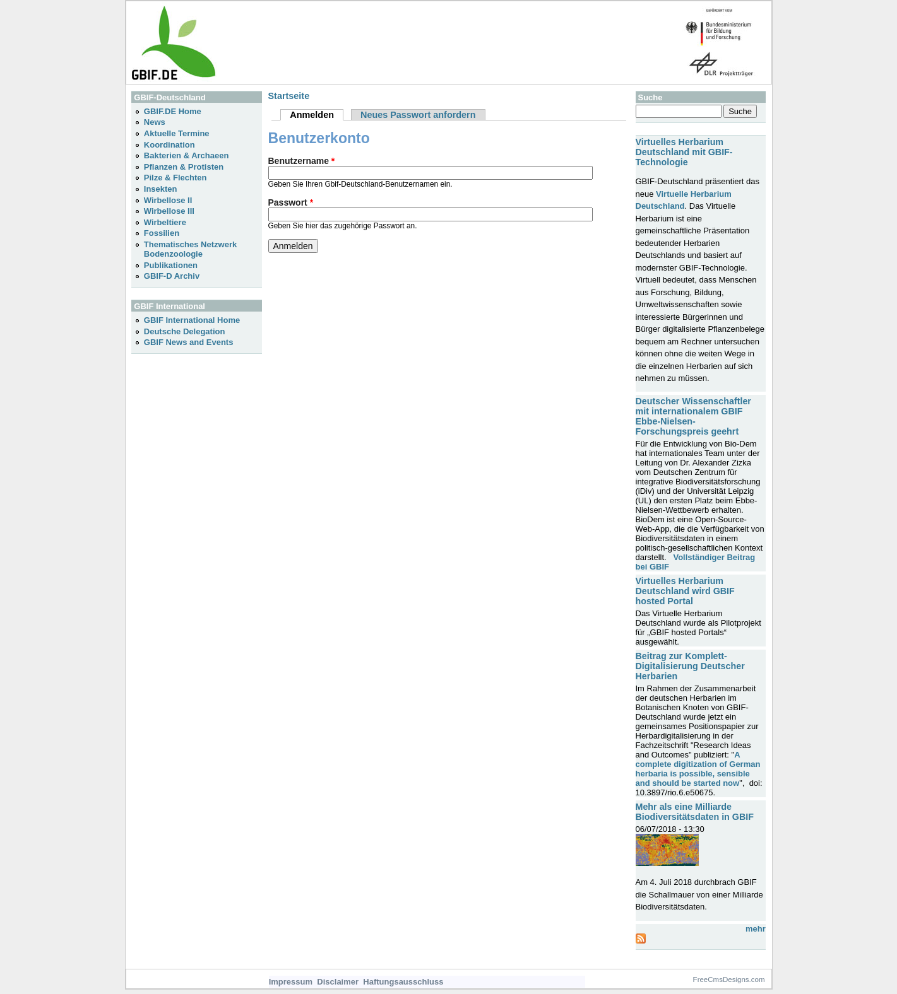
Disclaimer (338, 981)
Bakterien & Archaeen (186, 155)
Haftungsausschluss (403, 981)
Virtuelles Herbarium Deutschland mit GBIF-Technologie (684, 152)
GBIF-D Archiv (171, 276)
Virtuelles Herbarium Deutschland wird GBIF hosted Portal (685, 591)
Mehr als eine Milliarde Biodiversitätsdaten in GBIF (695, 812)
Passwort (291, 202)
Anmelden (316, 115)
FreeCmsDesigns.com (729, 979)
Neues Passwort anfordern (418, 115)
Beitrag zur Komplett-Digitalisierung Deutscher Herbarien (690, 666)
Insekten (160, 189)
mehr (756, 928)
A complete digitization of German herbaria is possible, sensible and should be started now (698, 769)
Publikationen (171, 265)
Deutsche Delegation (184, 331)
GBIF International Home (192, 320)
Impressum (290, 981)
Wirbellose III (169, 211)
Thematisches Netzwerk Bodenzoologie (190, 249)
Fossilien (161, 233)
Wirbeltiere (165, 222)
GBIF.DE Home (172, 111)
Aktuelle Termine (177, 133)
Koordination (169, 144)
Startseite (289, 96)
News (154, 122)
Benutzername (301, 161)
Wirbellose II (168, 200)
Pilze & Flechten (175, 177)
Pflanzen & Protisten (183, 167)
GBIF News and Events (189, 342)
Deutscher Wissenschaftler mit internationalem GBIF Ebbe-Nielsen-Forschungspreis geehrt (693, 416)
